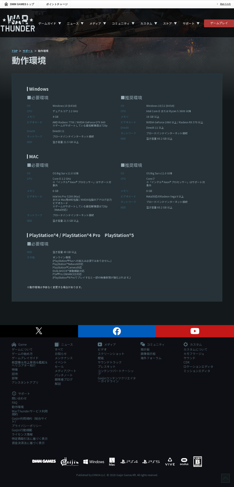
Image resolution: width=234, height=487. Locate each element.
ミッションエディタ (197, 370)
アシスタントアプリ (25, 382)
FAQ (14, 402)
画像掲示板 (148, 353)
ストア (167, 23)
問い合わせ (19, 398)
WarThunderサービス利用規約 (30, 413)
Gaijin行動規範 (22, 429)
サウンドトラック (110, 362)
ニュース (73, 23)
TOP (15, 51)
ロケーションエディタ (198, 366)
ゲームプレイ (219, 23)
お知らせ (61, 353)
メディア (95, 23)
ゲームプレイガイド (25, 357)
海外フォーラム (151, 357)
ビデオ (102, 349)
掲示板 (145, 349)
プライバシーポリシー (27, 425)
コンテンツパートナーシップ (116, 372)
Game (19, 344)
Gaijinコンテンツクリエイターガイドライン (117, 380)
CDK (187, 362)
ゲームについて (22, 349)
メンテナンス (64, 357)
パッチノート (64, 375)
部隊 (15, 378)
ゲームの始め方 (22, 353)
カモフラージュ (194, 353)
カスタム (146, 23)
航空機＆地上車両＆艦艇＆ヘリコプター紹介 (30, 364)
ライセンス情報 (22, 434)
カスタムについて (195, 349)
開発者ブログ (64, 379)
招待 (15, 373)
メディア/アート (65, 370)
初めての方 (225, 4)
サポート (189, 23)
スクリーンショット (111, 353)
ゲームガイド (47, 23)
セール (59, 366)
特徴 (15, 369)
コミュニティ (121, 23)
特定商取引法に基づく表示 (30, 438)
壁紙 (101, 357)
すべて (59, 349)
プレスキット (107, 366)
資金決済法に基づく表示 (28, 442)
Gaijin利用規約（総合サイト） (29, 420)
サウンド (189, 357)
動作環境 (18, 406)
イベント (61, 362)
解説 (58, 383)
